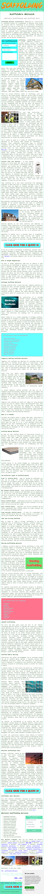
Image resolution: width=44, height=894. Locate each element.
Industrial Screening (10, 830)
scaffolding (19, 24)
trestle (33, 101)
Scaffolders (7, 882)
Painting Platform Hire (10, 829)
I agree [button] (27, 887)
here (34, 810)
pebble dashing (12, 849)
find (6, 799)
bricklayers (39, 852)
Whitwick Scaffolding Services (14, 813)
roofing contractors (21, 852)
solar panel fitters (15, 853)
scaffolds (9, 285)
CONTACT (34, 10)
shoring (10, 777)
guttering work (22, 775)
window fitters (36, 841)
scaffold (21, 43)
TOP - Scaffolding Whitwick (9, 870)
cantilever (13, 98)
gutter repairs (23, 850)
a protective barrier (25, 62)
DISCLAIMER (39, 10)
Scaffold (22, 726)
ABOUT (30, 10)
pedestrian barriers (35, 775)
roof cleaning (22, 844)
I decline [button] (31, 887)
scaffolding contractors (35, 140)
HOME (22, 10)
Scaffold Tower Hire (9, 832)
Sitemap (2, 882)
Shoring (6, 835)
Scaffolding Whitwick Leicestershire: (12, 21)
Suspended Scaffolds (9, 816)
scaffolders (25, 34)
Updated (14, 882)
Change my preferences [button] (30, 889)
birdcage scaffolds (36, 317)
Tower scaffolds (6, 183)
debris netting (5, 736)
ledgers (9, 88)
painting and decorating (33, 847)
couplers (10, 83)
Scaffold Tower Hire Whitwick (10, 161)
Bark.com (3, 149)
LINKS (26, 10)
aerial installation (33, 846)
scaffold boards (19, 85)
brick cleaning (12, 847)
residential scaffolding (26, 780)
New (11, 882)
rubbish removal (12, 842)
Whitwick (7, 256)
